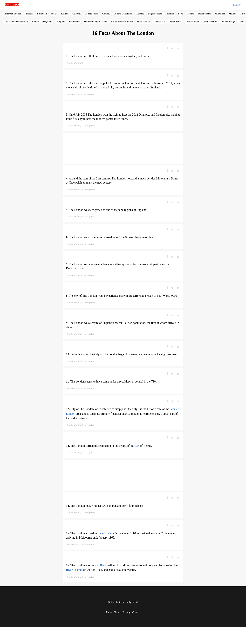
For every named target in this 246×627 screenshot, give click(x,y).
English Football (155, 14)
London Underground (42, 21)
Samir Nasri (74, 21)
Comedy (106, 14)
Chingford (60, 21)
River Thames (74, 569)
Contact (136, 612)
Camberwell (159, 21)
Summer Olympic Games (95, 21)
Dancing (140, 14)
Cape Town (104, 533)
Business (65, 14)
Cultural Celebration (123, 14)
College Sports (91, 14)
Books (54, 14)
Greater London (192, 21)
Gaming (190, 14)
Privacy (126, 612)
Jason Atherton (210, 21)
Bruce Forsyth (143, 21)
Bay (137, 445)
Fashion (170, 14)
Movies (232, 14)
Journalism (220, 14)
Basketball (42, 14)
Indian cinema (204, 14)
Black (103, 565)
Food (180, 14)
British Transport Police (122, 21)
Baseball (29, 14)
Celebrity (76, 14)
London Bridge (228, 21)
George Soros (175, 21)
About (109, 612)
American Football (12, 14)
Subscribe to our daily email (123, 602)
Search (237, 4)
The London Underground (16, 21)
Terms (117, 612)
